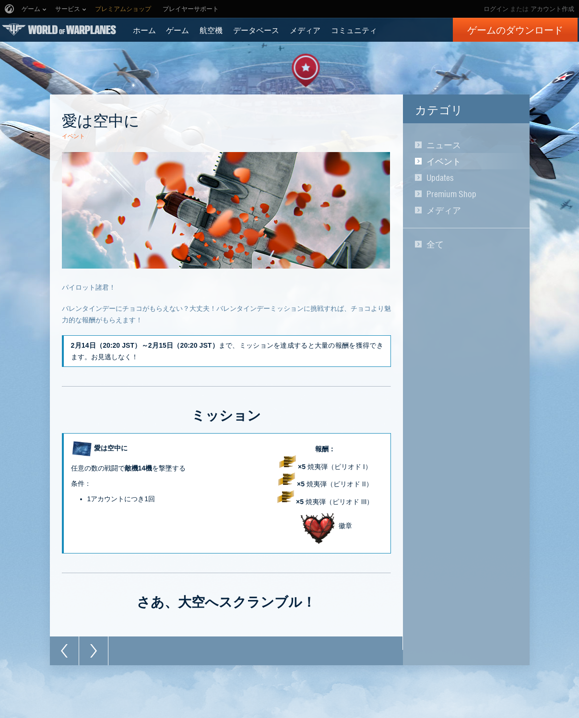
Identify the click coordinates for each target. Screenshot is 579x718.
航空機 (211, 29)
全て (435, 244)
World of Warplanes (59, 29)
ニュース (443, 145)
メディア (305, 29)
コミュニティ (354, 29)
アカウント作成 (552, 8)
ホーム (144, 29)
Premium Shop (451, 193)
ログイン (496, 8)
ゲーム (177, 29)
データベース (256, 29)
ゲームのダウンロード (515, 29)
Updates (440, 177)
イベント (443, 161)
